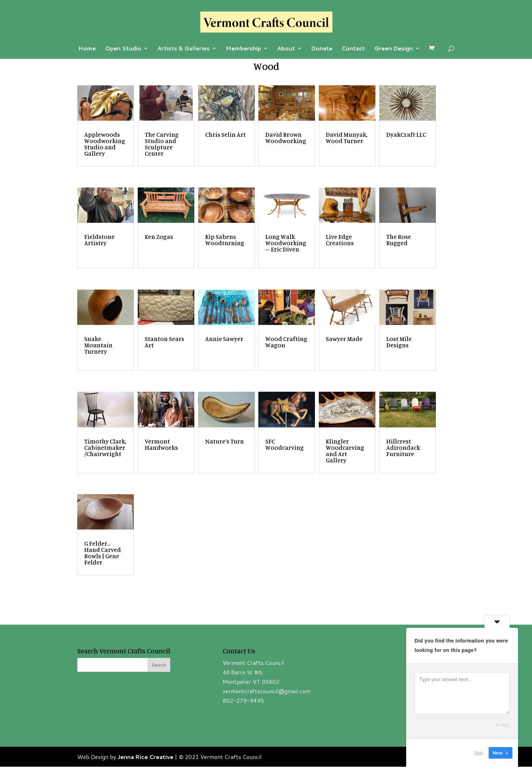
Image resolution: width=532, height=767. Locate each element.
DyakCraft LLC (406, 134)
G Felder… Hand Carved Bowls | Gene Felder (102, 552)
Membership (243, 49)
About (286, 49)
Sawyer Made (344, 338)
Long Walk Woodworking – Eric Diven (285, 243)
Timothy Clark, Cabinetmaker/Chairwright (105, 447)
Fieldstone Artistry (99, 240)
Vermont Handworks (161, 444)
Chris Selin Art (225, 134)
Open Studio (123, 49)
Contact (353, 49)
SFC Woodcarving (284, 444)
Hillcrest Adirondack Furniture (403, 447)
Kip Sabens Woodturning (224, 240)
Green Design (393, 49)
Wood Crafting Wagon (286, 342)
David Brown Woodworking (285, 137)
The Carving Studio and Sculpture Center (162, 143)
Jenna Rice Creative (145, 757)
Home (87, 49)
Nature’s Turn (224, 441)
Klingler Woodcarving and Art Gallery (345, 450)
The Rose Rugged (398, 240)
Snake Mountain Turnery (98, 345)
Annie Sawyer (224, 338)
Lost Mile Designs (399, 342)
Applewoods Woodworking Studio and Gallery (104, 143)
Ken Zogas (159, 236)
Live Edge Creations (340, 240)
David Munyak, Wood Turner (346, 137)
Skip (478, 752)
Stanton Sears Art (164, 342)
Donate (321, 49)
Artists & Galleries (183, 49)
